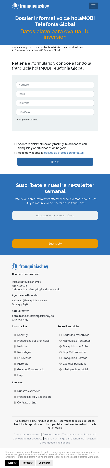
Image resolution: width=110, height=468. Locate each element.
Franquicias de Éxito (73, 346)
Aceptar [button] (12, 462)
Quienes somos (51, 434)
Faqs (18, 375)
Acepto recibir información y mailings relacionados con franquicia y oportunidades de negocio (52, 146)
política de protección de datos (64, 152)
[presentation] (37, 229)
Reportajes (22, 352)
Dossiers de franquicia (83, 438)
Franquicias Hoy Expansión (32, 396)
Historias (21, 363)
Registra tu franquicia (56, 438)
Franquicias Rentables (75, 340)
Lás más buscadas (72, 363)
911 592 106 (19, 285)
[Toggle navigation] (93, 6)
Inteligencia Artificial (73, 369)
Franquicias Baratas (73, 358)
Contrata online (25, 402)
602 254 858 (20, 304)
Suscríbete (55, 243)
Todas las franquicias (74, 335)
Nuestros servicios (27, 391)
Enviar (55, 161)
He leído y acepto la (51, 152)
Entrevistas (22, 358)
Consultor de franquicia (27, 434)
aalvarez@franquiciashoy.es (29, 300)
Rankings (21, 335)
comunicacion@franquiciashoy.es (33, 316)
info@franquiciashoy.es (26, 281)
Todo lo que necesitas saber (78, 434)
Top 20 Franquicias (72, 352)
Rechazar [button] (28, 462)
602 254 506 (20, 320)
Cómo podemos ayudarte (27, 438)
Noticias (20, 346)
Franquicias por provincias (32, 340)
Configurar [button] (44, 462)
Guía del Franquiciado (29, 369)
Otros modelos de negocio (55, 442)
